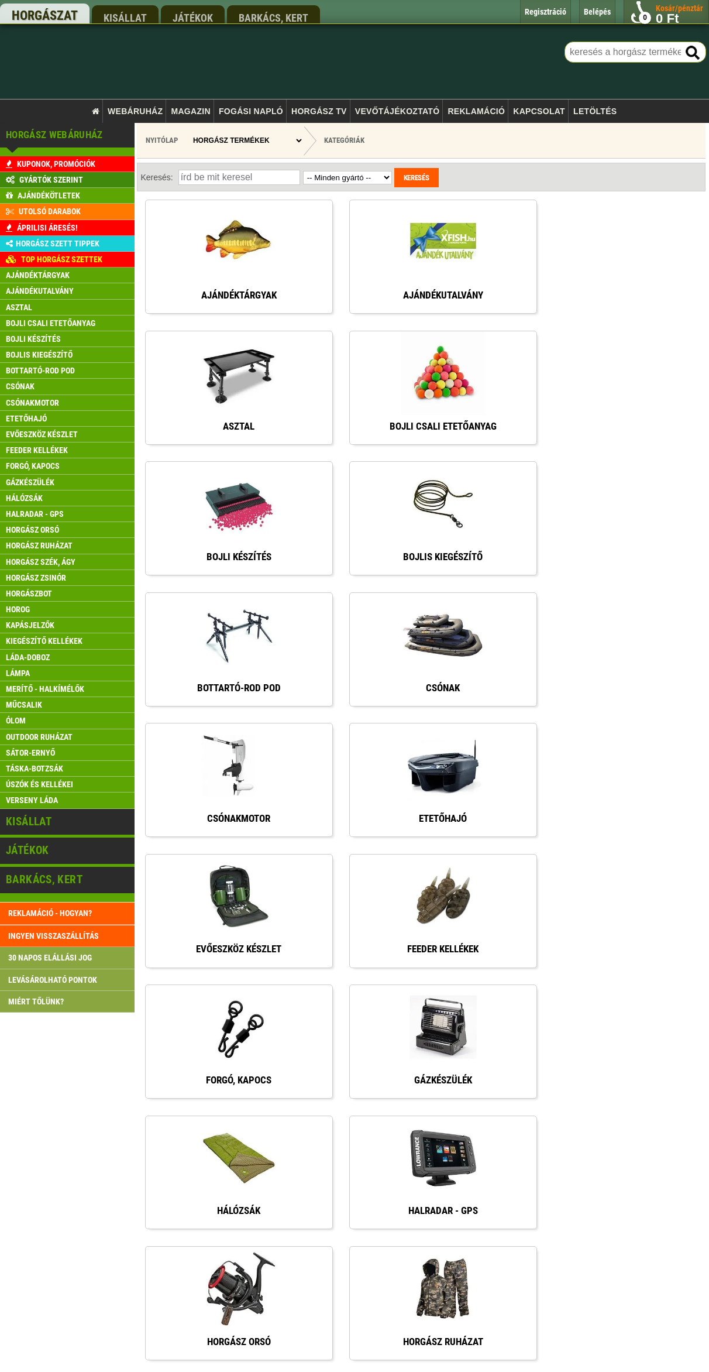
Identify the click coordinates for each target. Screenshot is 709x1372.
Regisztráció (261, 1258)
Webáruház (135, 111)
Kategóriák (344, 140)
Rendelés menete (267, 1168)
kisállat (125, 17)
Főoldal (253, 1124)
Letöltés (595, 111)
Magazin (191, 111)
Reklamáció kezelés (272, 1280)
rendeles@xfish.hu (523, 1129)
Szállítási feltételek (271, 1190)
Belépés (254, 1236)
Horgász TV (319, 111)
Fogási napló (251, 111)
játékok (193, 17)
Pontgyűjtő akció (267, 1213)
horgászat (45, 15)
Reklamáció (476, 111)
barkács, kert (273, 17)
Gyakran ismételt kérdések (281, 1302)
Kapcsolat (539, 111)
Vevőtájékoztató (397, 111)
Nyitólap (162, 140)
